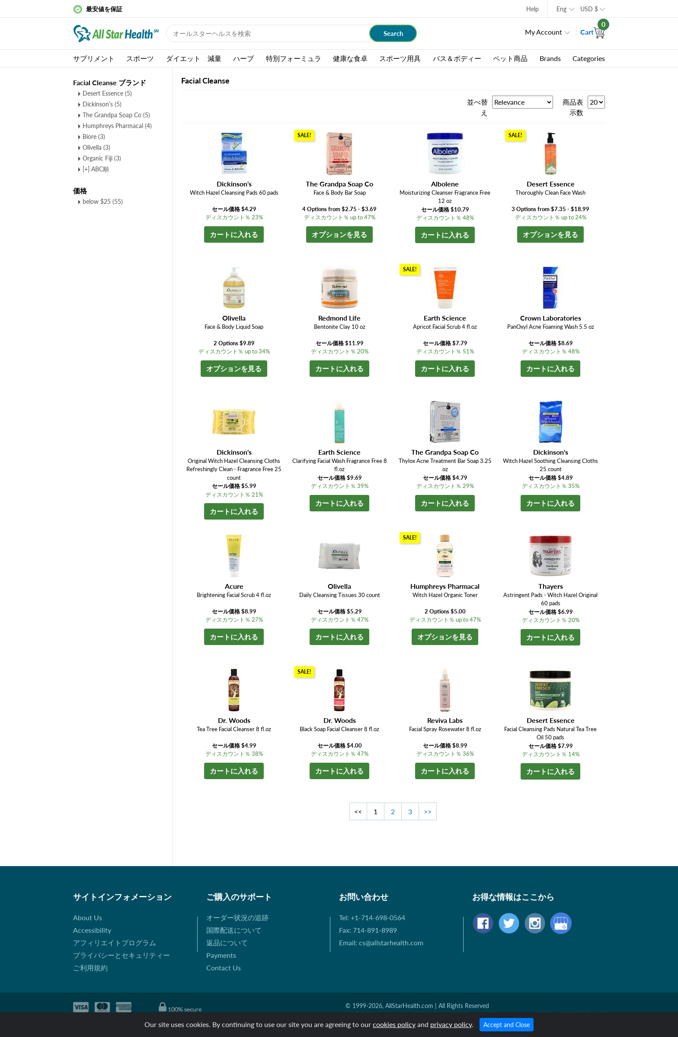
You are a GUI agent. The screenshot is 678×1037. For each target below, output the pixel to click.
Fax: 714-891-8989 (368, 930)
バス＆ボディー (457, 58)
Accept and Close (506, 1024)
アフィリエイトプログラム (114, 942)
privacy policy (451, 1024)
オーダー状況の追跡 (237, 917)
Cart (592, 32)
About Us (87, 917)
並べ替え (477, 107)
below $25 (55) (103, 201)
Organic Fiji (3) (102, 158)
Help (532, 9)
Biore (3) (94, 136)
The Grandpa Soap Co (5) (116, 115)
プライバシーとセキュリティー (121, 955)
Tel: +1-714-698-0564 (372, 917)
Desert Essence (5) (107, 93)
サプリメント (94, 58)
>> (428, 811)
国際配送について (234, 930)
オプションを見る (339, 234)
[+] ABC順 (96, 169)
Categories (588, 58)
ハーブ (243, 58)
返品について (227, 942)
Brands (550, 58)
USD (589, 9)
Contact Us (223, 967)
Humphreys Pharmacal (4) (117, 125)
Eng (561, 9)
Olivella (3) (96, 147)
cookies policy (394, 1024)
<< (358, 811)
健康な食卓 (350, 58)
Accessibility (92, 930)
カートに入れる (234, 234)
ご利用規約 (90, 967)
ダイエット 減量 (193, 58)
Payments (221, 955)
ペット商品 (510, 58)
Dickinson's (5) (102, 104)
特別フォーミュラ (293, 58)
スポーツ (140, 58)
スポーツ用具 (400, 58)
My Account (543, 32)
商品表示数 (573, 107)
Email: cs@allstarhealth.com (381, 942)
